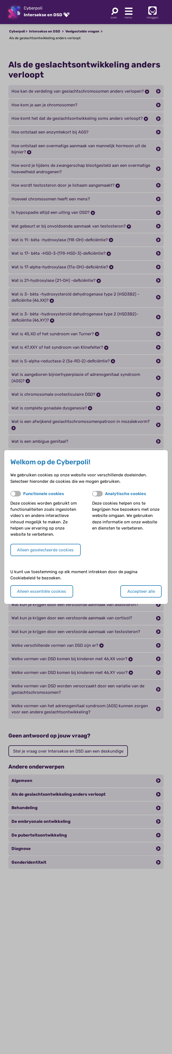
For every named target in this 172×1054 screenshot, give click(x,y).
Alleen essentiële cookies (41, 591)
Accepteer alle (141, 591)
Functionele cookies (43, 493)
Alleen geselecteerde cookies (45, 549)
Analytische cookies (125, 493)
